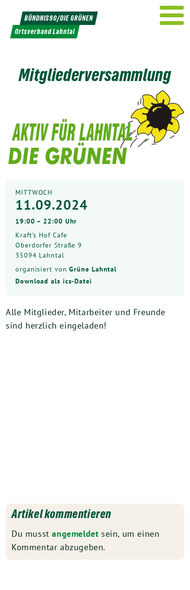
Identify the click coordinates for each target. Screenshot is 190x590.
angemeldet (75, 533)
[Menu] (172, 15)
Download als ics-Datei (53, 281)
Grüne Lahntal (93, 269)
